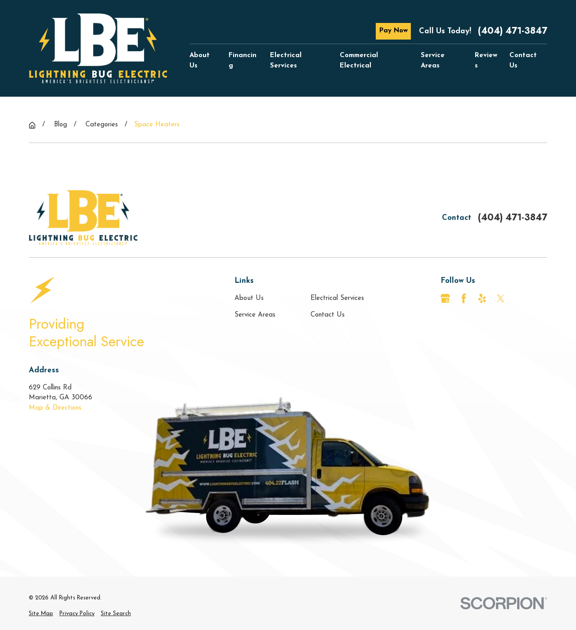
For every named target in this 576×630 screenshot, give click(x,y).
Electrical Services (337, 298)
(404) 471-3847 (512, 30)
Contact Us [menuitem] (523, 60)
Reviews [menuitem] (486, 60)
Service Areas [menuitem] (433, 60)
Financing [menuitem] (242, 60)
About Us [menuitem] (199, 60)
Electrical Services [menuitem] (286, 60)
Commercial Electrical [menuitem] (359, 60)
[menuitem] (41, 614)
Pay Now (393, 30)
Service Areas (254, 315)
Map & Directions (55, 408)
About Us (249, 298)
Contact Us (327, 315)
